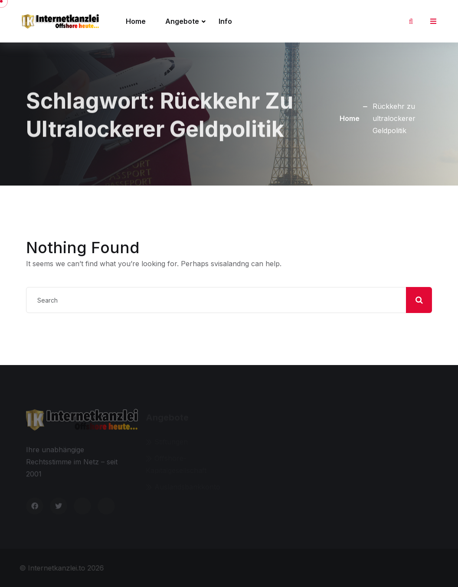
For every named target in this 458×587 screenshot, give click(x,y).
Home (136, 21)
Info (225, 21)
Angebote (182, 21)
